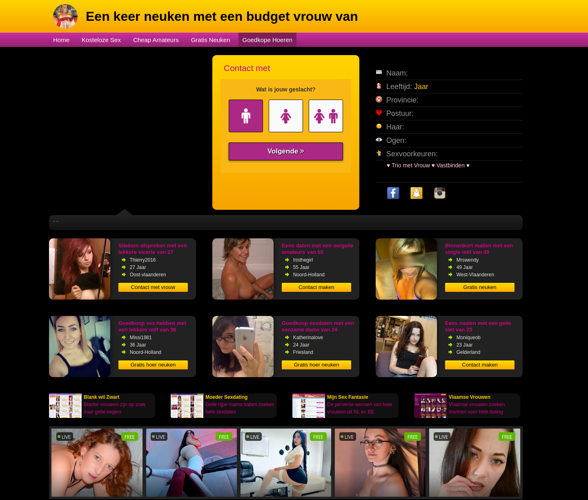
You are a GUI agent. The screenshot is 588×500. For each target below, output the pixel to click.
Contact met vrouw (153, 287)
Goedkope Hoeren (268, 39)
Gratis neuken (480, 287)
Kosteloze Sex (101, 39)
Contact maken (316, 287)
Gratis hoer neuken (153, 365)
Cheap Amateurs (156, 39)
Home (61, 39)
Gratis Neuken (210, 39)
